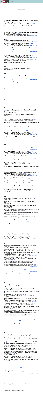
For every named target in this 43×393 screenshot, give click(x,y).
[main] (21, 9)
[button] (1, 1)
